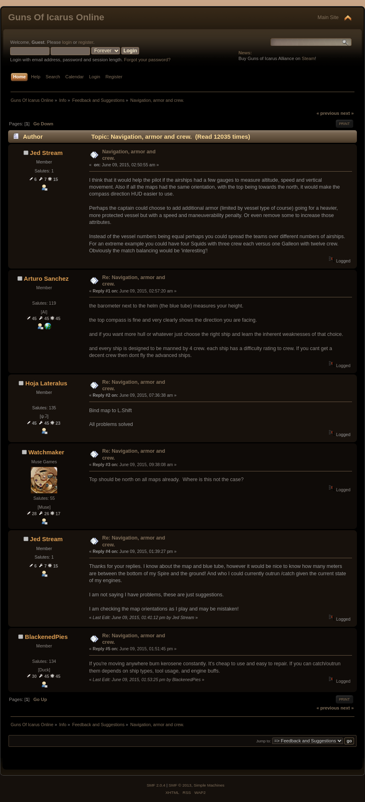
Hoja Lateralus (46, 383)
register (85, 42)
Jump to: (263, 741)
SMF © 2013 (180, 785)
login (67, 42)
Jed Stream (46, 152)
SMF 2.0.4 (156, 785)
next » (347, 113)
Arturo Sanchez (46, 278)
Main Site (328, 17)
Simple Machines (208, 785)
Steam (308, 58)
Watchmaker (46, 452)
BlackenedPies (46, 636)
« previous (327, 113)
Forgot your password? (147, 59)
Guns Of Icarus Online (56, 17)
